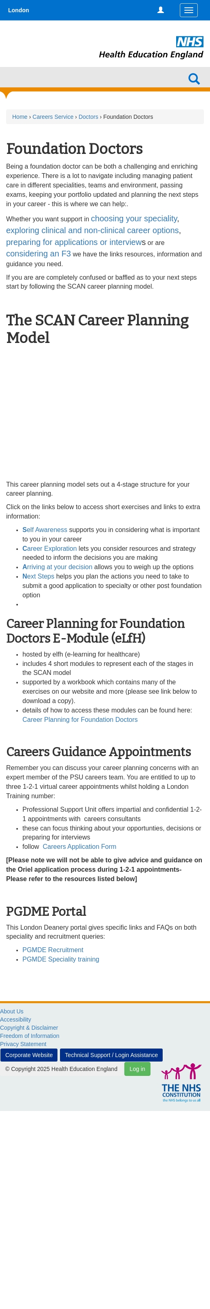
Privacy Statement (23, 1044)
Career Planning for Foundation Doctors (80, 719)
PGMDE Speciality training (60, 959)
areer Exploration (49, 548)
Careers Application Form (80, 846)
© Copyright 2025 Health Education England (61, 1069)
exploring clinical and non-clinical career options (92, 230)
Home (19, 117)
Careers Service (53, 117)
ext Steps (39, 576)
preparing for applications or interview (73, 242)
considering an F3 (38, 253)
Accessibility (15, 1019)
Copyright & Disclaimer (29, 1027)
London (18, 10)
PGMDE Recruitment (52, 949)
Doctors (88, 117)
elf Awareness (44, 529)
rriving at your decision (58, 566)
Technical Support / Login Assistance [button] (111, 1055)
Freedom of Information (30, 1036)
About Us (12, 1011)
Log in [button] (137, 1069)
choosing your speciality (134, 218)
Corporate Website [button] (29, 1055)
